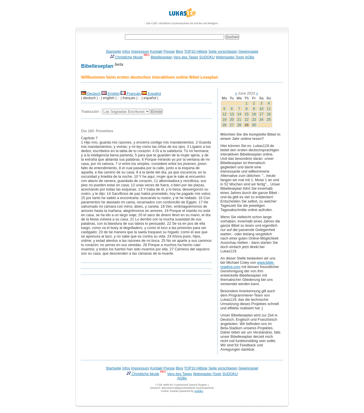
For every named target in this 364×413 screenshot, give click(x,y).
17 (261, 114)
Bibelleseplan (161, 57)
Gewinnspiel (248, 51)
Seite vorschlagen (222, 51)
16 (254, 114)
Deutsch (91, 93)
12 (224, 114)
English (111, 93)
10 (261, 109)
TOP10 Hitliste (195, 51)
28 (239, 125)
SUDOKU (207, 57)
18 (269, 114)
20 (232, 119)
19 (224, 119)
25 (269, 119)
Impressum (140, 51)
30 (254, 125)
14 (239, 114)
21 (239, 119)
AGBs (249, 57)
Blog (179, 51)
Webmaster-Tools (230, 57)
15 (247, 114)
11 (269, 109)
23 (254, 119)
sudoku (198, 390)
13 (232, 114)
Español (151, 93)
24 (261, 119)
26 (224, 125)
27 (232, 125)
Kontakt (156, 51)
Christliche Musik (126, 57)
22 (247, 119)
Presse (169, 51)
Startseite (113, 51)
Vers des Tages (185, 57)
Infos (126, 51)
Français (131, 93)
